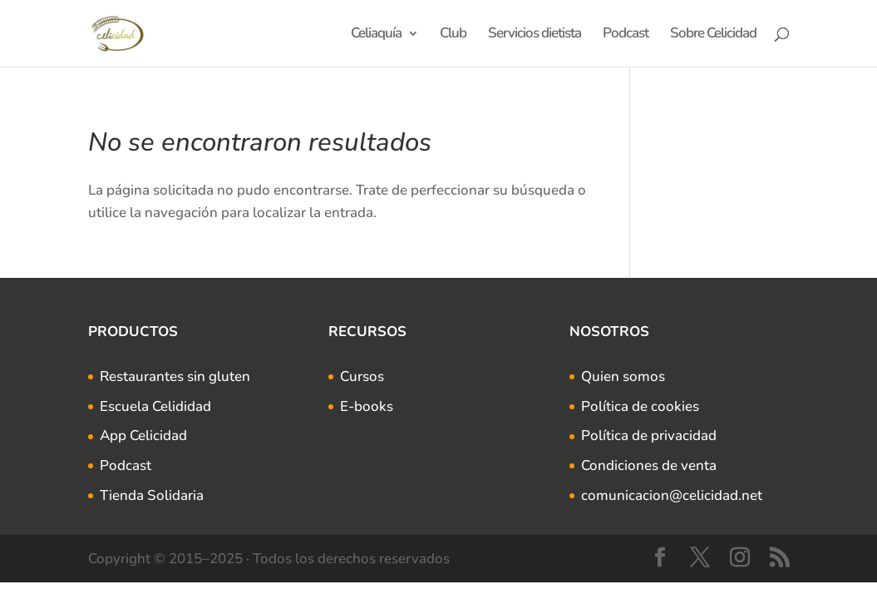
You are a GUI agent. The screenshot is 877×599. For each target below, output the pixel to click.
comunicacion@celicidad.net (671, 495)
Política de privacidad (649, 435)
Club (453, 34)
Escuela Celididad (155, 406)
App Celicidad (143, 435)
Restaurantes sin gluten (175, 376)
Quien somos (623, 376)
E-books (366, 406)
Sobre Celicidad (713, 34)
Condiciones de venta (649, 465)
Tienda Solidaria (152, 495)
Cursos (362, 376)
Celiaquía (376, 34)
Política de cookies (640, 406)
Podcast (625, 34)
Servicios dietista (534, 34)
